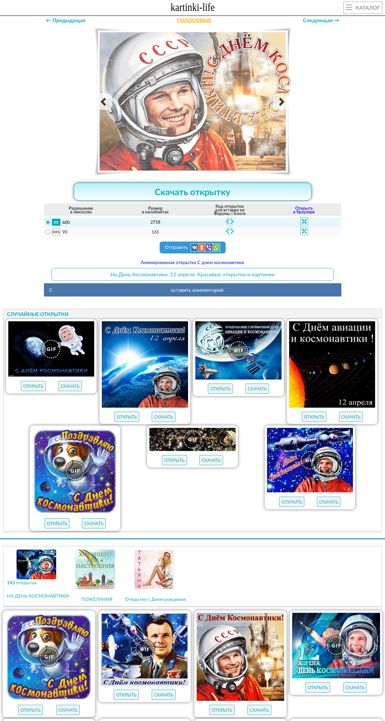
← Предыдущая (66, 20)
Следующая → (321, 20)
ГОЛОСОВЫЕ (194, 20)
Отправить (192, 247)
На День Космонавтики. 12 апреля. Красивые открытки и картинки (193, 274)
